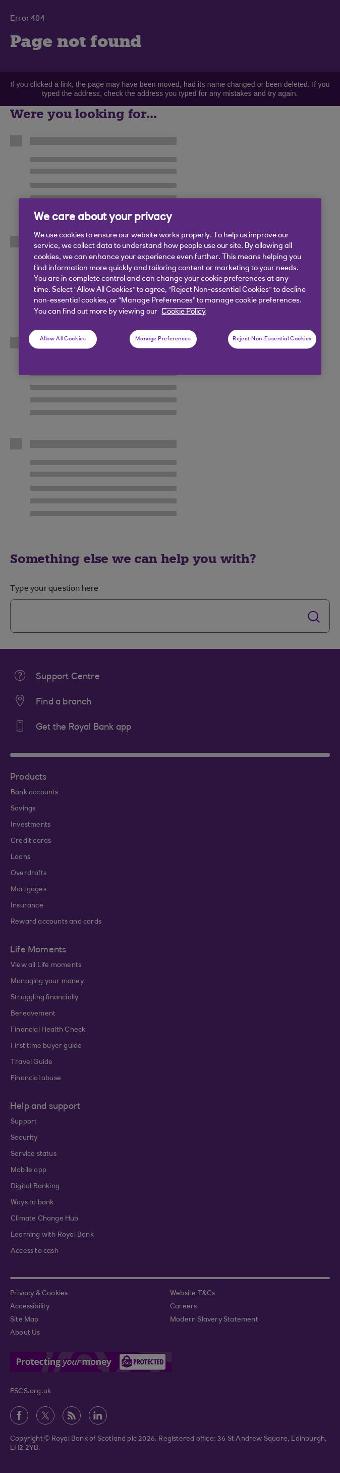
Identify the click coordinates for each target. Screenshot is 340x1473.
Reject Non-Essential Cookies (272, 339)
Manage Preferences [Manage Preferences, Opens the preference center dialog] (163, 339)
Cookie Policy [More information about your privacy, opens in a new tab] (183, 311)
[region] (170, 286)
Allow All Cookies (63, 339)
